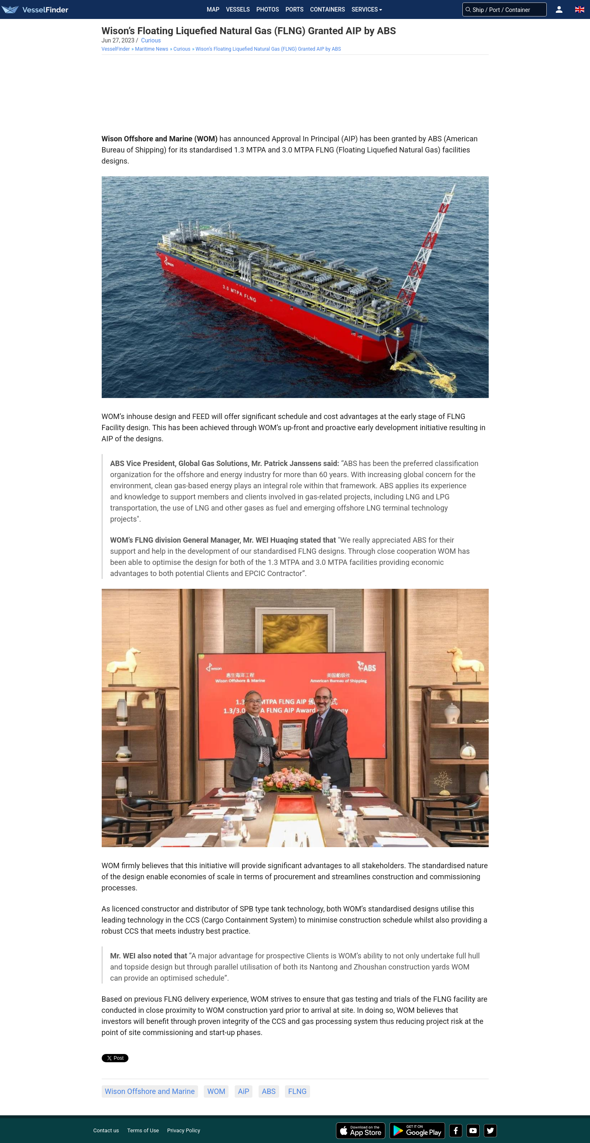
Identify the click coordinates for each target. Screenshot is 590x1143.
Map (213, 9)
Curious (151, 40)
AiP (243, 1091)
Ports (294, 9)
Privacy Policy (183, 1130)
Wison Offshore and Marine (150, 1091)
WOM (216, 1091)
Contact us (106, 1130)
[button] (559, 9)
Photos (268, 9)
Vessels (238, 9)
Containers (327, 9)
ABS (269, 1091)
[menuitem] (117, 49)
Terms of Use (143, 1130)
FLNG (297, 1091)
